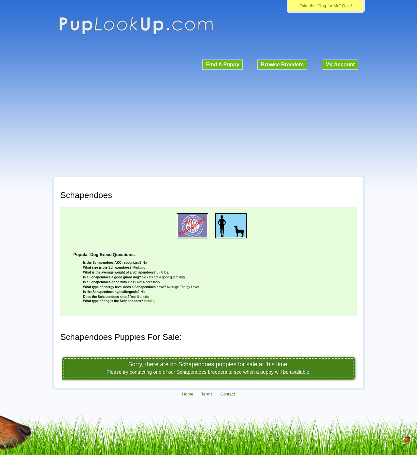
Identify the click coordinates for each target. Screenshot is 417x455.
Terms (206, 394)
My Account (340, 64)
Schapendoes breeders (202, 372)
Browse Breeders (282, 64)
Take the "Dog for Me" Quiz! (326, 5)
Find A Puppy (222, 64)
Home (188, 394)
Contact (227, 394)
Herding (149, 301)
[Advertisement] (208, 121)
